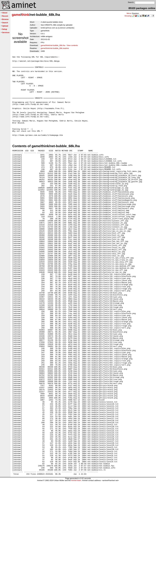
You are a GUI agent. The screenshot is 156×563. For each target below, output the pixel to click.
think (25, 14)
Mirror (129, 13)
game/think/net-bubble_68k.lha (53, 45)
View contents (72, 45)
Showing (128, 16)
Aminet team (76, 562)
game (16, 14)
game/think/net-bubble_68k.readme (55, 48)
